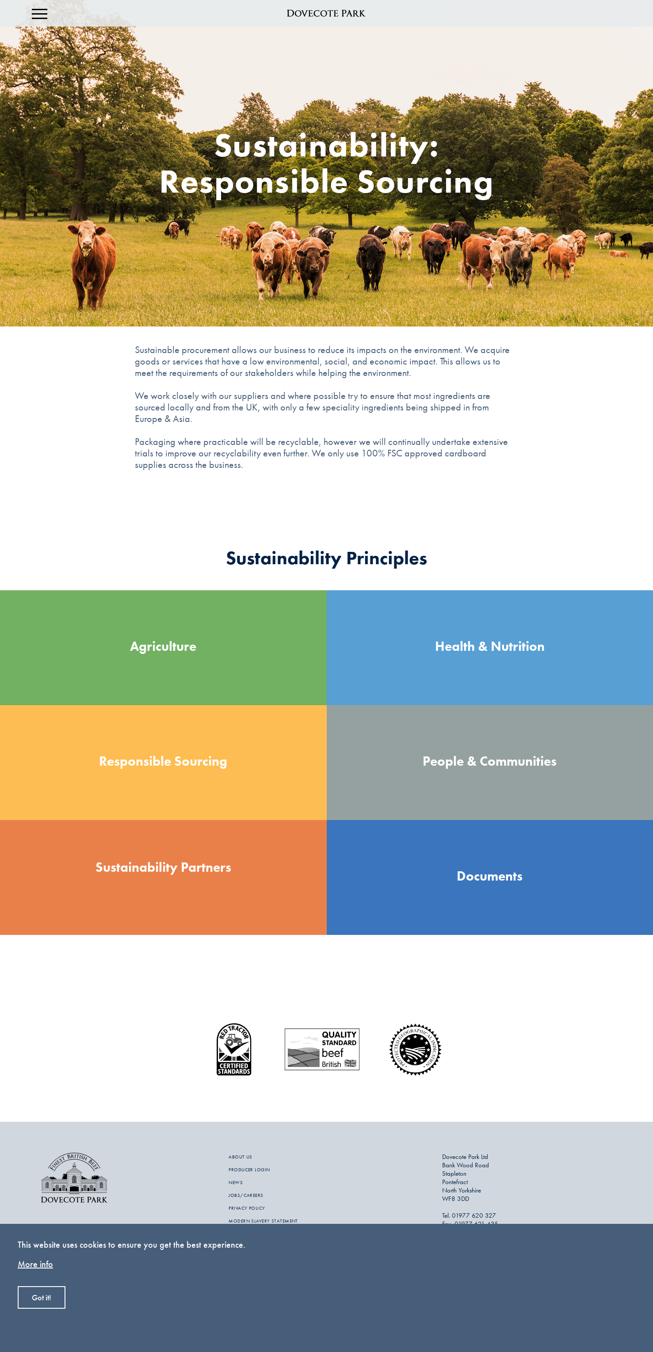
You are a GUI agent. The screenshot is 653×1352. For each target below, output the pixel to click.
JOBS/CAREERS (246, 1195)
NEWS (236, 1182)
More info (35, 1263)
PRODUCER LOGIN (249, 1169)
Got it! (41, 1297)
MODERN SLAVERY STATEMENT (263, 1221)
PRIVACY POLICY (247, 1208)
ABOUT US (240, 1157)
